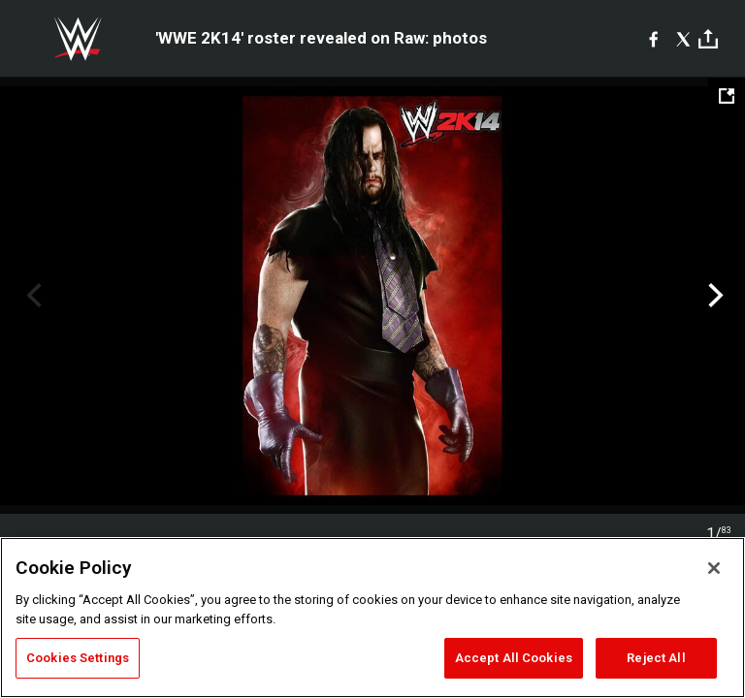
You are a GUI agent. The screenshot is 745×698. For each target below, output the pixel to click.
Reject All (656, 657)
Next (713, 296)
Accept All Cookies (513, 657)
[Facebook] (653, 38)
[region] (372, 617)
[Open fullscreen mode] (726, 96)
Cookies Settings (77, 657)
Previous (32, 296)
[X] (683, 38)
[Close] (714, 568)
